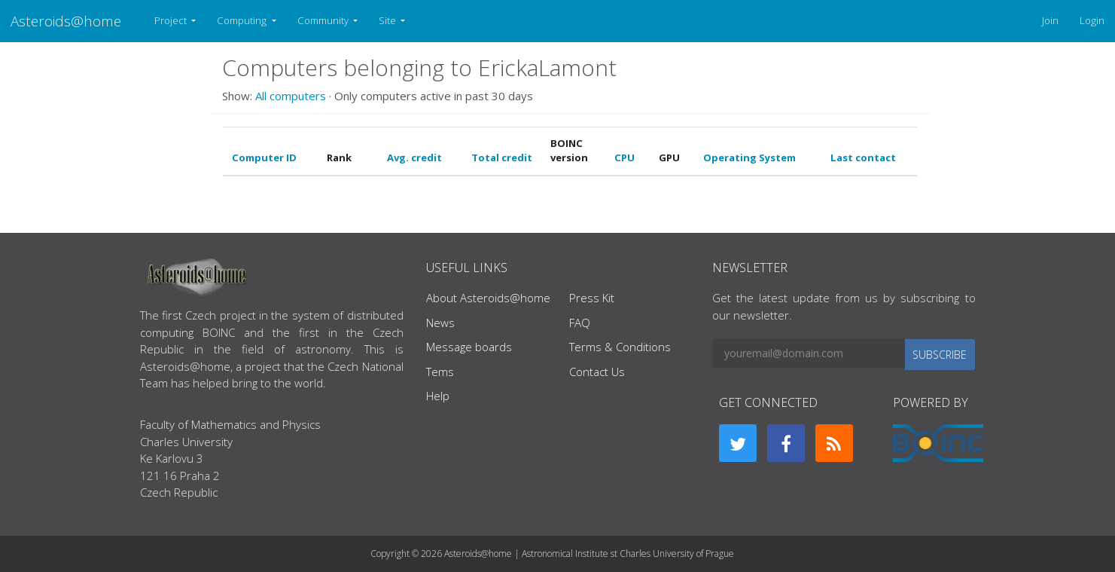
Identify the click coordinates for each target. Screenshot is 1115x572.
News (440, 322)
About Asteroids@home (488, 297)
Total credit (501, 157)
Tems (440, 371)
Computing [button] (243, 20)
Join (1050, 20)
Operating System (749, 157)
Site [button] (388, 20)
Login (1092, 20)
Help (437, 395)
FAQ (579, 322)
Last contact (863, 157)
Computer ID (264, 157)
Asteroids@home (66, 20)
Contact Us (597, 371)
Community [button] (324, 20)
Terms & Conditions (620, 346)
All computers (290, 95)
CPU (624, 157)
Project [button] (171, 20)
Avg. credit (414, 157)
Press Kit (591, 297)
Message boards (469, 346)
